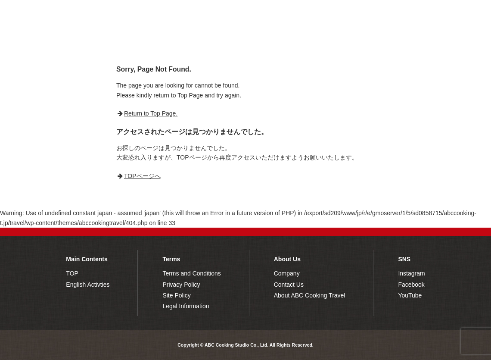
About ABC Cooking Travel (309, 295)
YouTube (410, 295)
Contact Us (289, 284)
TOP (72, 273)
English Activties (87, 284)
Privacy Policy (181, 284)
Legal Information (185, 306)
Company (287, 273)
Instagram (411, 273)
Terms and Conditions (191, 273)
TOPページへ (142, 175)
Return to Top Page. (150, 113)
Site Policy (176, 295)
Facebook (411, 284)
